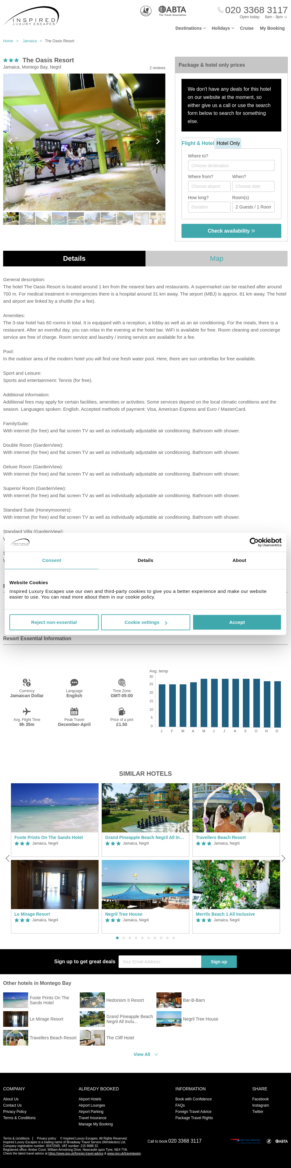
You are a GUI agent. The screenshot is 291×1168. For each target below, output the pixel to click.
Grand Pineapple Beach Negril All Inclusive (145, 837)
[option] (54, 858)
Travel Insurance (92, 1118)
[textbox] (234, 165)
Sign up (219, 961)
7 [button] (155, 938)
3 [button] (130, 938)
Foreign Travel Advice (194, 1111)
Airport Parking (91, 1111)
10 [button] (174, 938)
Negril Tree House (123, 914)
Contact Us (12, 1105)
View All (142, 1054)
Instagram (260, 1105)
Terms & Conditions (19, 1118)
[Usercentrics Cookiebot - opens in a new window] (254, 542)
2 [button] (123, 938)
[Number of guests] (253, 207)
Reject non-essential (54, 622)
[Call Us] (253, 10)
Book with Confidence (194, 1099)
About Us (10, 1099)
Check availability (231, 231)
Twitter (257, 1111)
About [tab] (239, 560)
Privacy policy (46, 1138)
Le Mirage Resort (32, 914)
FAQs (180, 1105)
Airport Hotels (90, 1099)
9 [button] (167, 938)
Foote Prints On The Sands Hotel (48, 837)
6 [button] (149, 938)
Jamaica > (34, 41)
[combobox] (231, 165)
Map (216, 258)
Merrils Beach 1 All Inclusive (225, 914)
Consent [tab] (51, 560)
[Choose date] (253, 186)
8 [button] (161, 938)
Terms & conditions (16, 1138)
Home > (12, 41)
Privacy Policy (15, 1111)
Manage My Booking (96, 1124)
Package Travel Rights (194, 1118)
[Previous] (8, 858)
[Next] (282, 858)
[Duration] (209, 207)
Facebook (260, 1099)
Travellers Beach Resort (221, 837)
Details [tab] (145, 560)
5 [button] (142, 938)
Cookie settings (146, 622)
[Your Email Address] (160, 961)
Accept (237, 622)
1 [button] (117, 938)
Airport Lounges (92, 1105)
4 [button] (136, 938)
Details (74, 258)
